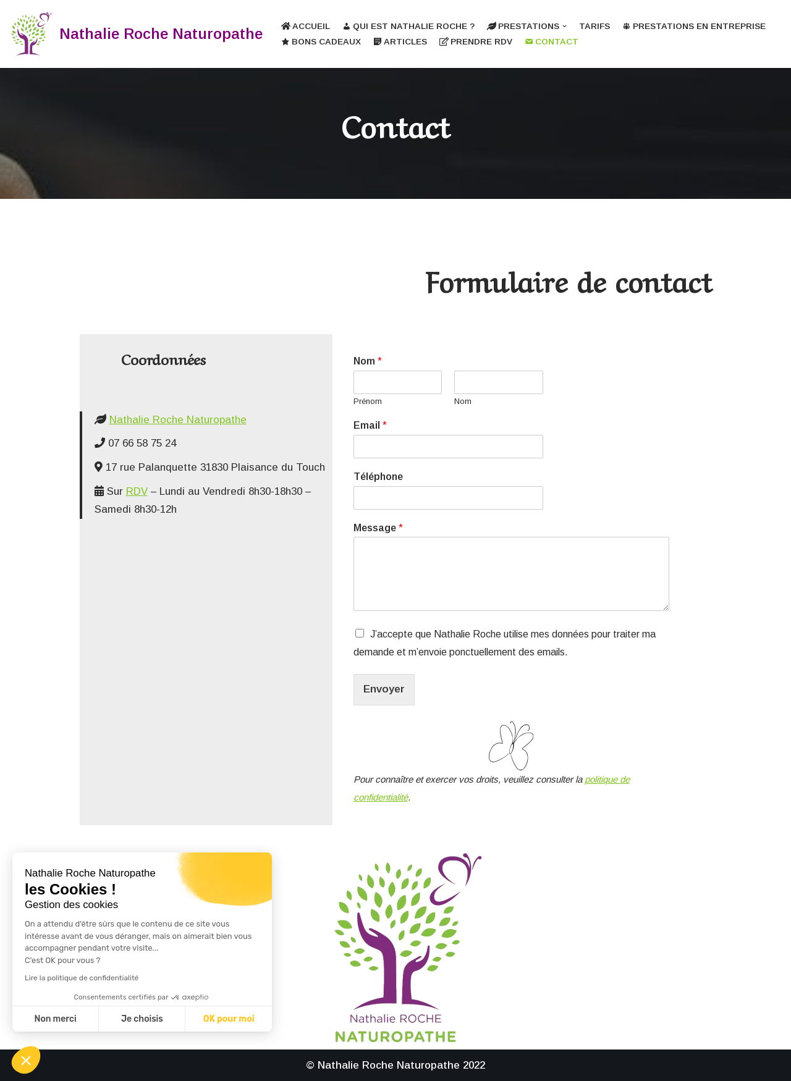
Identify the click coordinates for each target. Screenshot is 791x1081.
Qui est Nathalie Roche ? (408, 26)
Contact (551, 41)
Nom (367, 361)
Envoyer (384, 689)
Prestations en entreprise (694, 26)
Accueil (305, 26)
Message (378, 528)
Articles (400, 41)
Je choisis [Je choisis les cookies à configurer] (142, 1019)
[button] (26, 1060)
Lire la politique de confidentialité (81, 978)
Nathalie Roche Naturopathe (178, 420)
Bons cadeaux (321, 41)
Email (370, 425)
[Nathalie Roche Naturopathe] (136, 34)
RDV (137, 491)
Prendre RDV (475, 41)
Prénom (367, 401)
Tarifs (594, 26)
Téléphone (378, 476)
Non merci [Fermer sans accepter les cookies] (55, 1019)
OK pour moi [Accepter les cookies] (229, 1019)
